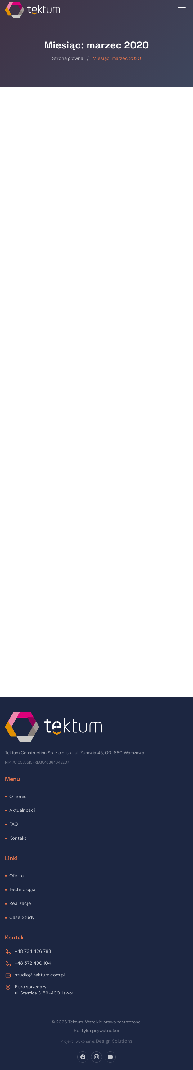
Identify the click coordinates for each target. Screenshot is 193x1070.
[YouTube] (110, 1057)
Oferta (16, 876)
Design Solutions (114, 1041)
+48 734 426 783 (33, 951)
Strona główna (67, 58)
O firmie (18, 796)
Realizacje (20, 903)
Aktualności (22, 810)
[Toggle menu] (182, 10)
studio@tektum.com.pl (40, 975)
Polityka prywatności (96, 1030)
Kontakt (17, 838)
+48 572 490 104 (33, 963)
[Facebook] (82, 1057)
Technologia (22, 889)
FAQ (13, 824)
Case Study (21, 917)
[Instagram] (96, 1057)
